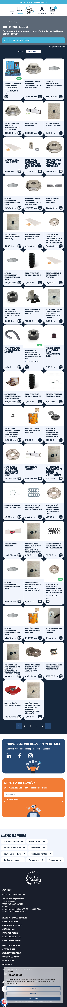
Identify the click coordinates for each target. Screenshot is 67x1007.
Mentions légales (11, 841)
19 (42, 726)
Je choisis (33, 993)
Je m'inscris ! (12, 799)
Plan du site (34, 860)
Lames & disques (10, 921)
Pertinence (33, 51)
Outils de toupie (10, 933)
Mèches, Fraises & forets (14, 917)
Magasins (53, 860)
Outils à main (8, 929)
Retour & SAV (35, 841)
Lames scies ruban (11, 940)
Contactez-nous (11, 860)
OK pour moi (33, 999)
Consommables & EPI (12, 925)
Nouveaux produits (12, 853)
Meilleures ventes (39, 853)
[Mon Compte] (42, 10)
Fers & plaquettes (11, 936)
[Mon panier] (52, 10)
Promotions (36, 847)
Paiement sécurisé (12, 847)
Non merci (33, 988)
